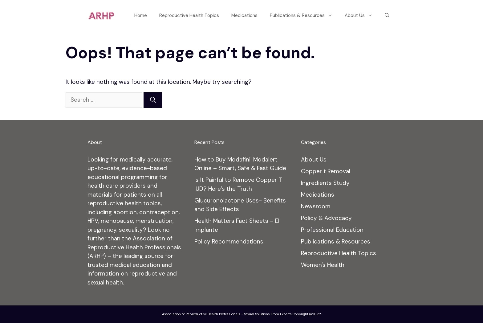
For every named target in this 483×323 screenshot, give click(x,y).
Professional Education (332, 230)
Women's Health (322, 265)
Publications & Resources (304, 15)
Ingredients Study (325, 183)
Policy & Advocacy (326, 218)
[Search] (153, 100)
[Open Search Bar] (387, 15)
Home (140, 15)
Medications (244, 15)
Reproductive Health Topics (189, 15)
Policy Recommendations (228, 241)
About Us (362, 15)
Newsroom (316, 206)
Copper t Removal (325, 171)
